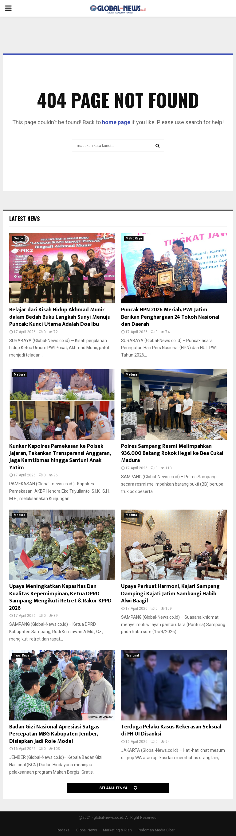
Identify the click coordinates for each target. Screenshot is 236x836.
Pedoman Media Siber (156, 830)
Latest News (24, 219)
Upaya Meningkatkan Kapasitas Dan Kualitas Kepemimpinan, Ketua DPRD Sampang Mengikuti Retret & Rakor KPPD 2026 (60, 597)
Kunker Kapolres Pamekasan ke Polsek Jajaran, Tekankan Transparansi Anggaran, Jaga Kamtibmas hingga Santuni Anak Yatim (60, 457)
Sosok (18, 238)
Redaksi (63, 830)
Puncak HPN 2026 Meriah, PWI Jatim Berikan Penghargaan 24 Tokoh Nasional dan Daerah (170, 317)
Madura (19, 374)
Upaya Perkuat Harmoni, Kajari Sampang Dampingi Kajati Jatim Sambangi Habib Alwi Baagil (170, 593)
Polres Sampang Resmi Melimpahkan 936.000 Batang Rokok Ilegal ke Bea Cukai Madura (172, 453)
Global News (86, 830)
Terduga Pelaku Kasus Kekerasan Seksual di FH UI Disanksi (171, 730)
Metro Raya (134, 238)
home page (116, 122)
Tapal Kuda (22, 655)
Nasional (132, 655)
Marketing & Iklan (117, 830)
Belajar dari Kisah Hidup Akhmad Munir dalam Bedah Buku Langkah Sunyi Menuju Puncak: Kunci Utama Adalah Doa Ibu (60, 317)
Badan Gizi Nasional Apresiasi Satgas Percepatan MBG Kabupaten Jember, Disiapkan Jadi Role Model (54, 734)
